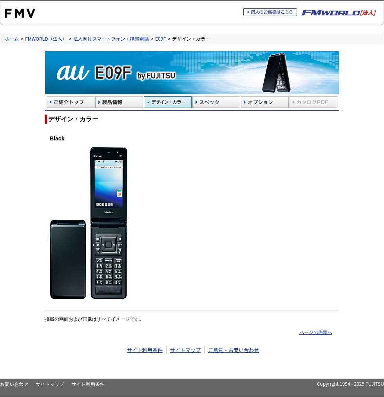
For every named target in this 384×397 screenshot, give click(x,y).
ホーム (12, 38)
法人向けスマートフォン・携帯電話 (111, 38)
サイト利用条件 (145, 350)
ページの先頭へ (315, 332)
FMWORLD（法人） (46, 38)
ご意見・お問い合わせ (233, 350)
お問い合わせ (14, 384)
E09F (160, 38)
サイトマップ (185, 350)
